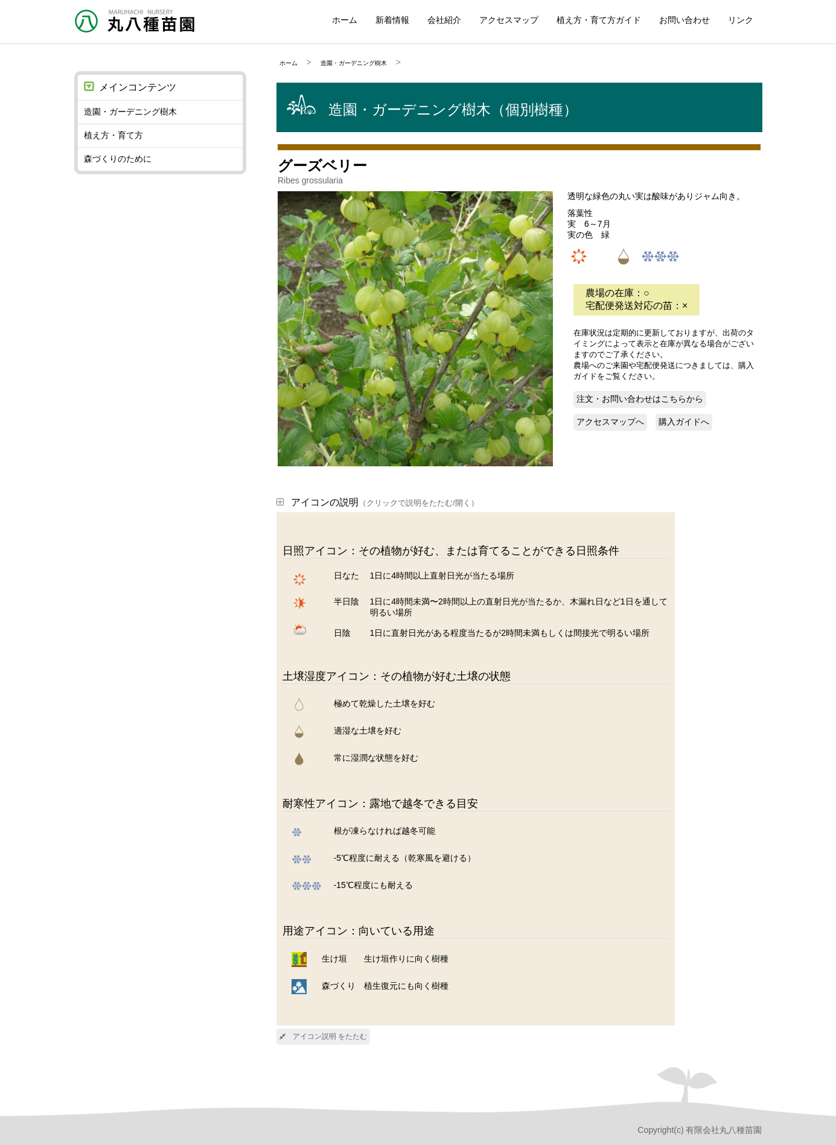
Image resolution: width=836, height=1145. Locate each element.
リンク (740, 20)
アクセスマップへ (610, 422)
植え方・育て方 (113, 135)
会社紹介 (444, 20)
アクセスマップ (508, 20)
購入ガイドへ (684, 422)
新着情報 (392, 20)
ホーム (344, 20)
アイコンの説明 (377, 502)
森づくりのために (118, 158)
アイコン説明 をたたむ (323, 1036)
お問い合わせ (684, 20)
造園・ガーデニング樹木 (354, 63)
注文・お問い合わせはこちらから (639, 399)
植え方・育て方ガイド (599, 20)
